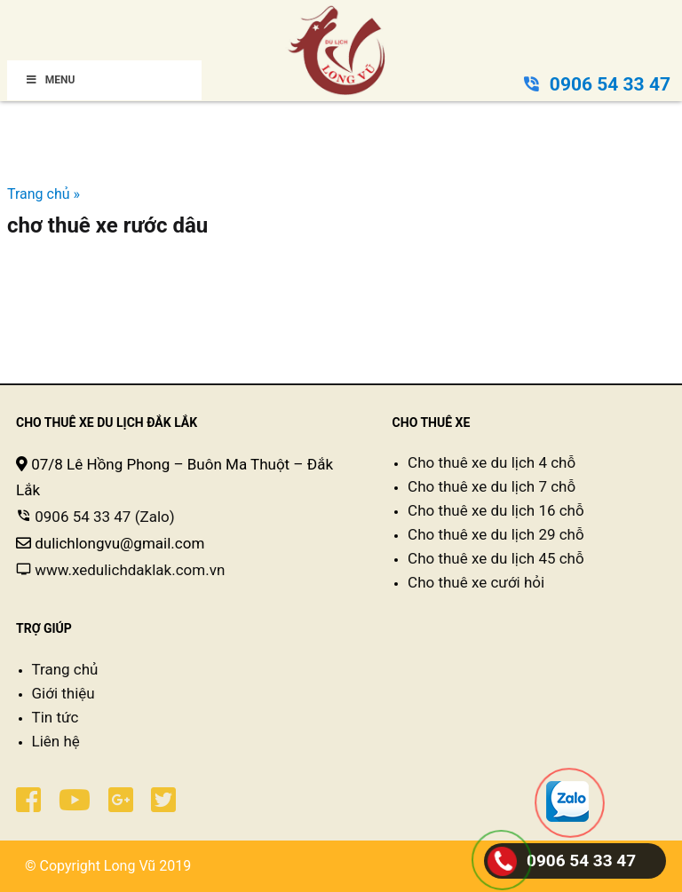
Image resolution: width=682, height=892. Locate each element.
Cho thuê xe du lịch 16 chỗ (496, 510)
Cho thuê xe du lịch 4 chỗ (491, 462)
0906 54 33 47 (610, 84)
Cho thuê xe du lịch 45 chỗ (496, 558)
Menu (50, 80)
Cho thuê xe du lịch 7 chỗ (491, 486)
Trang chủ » (43, 194)
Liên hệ (56, 741)
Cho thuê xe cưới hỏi (476, 582)
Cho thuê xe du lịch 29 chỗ (496, 534)
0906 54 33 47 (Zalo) (103, 516)
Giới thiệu (63, 693)
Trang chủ (65, 669)
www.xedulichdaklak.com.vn (130, 570)
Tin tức (55, 717)
